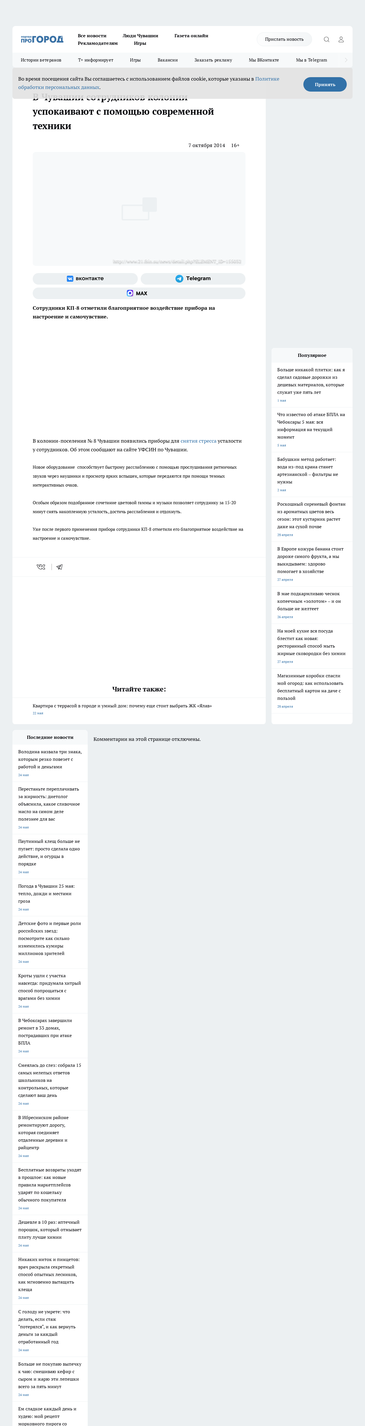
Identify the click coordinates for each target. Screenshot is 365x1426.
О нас (89, 1235)
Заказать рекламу (213, 60)
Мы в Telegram (311, 60)
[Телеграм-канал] (193, 279)
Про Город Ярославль (30, 1201)
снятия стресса (198, 440)
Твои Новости (73, 1193)
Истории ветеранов (41, 60)
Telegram (19, 1235)
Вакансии (168, 60)
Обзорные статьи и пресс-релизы (185, 1242)
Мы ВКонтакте (264, 60)
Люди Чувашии (140, 35)
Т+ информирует (95, 60)
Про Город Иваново (227, 1193)
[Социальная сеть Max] (139, 293)
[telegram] (61, 567)
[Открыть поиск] (326, 39)
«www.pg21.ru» (52, 1262)
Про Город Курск (75, 1201)
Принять (325, 84)
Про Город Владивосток (81, 1214)
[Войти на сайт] (341, 39)
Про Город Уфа (174, 1201)
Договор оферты (99, 1242)
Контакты (166, 1235)
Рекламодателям (98, 43)
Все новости (92, 35)
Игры (140, 43)
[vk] (41, 567)
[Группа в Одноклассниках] (280, 1202)
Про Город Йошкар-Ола (131, 1193)
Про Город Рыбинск (128, 1201)
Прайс (17, 1250)
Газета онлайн (191, 35)
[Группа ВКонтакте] (85, 279)
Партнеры (166, 1250)
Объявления (22, 1242)
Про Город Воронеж (178, 1193)
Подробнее (192, 1334)
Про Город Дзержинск (30, 1214)
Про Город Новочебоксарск (34, 1193)
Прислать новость (284, 39)
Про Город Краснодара (130, 1214)
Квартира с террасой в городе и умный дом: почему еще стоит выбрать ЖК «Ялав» (139, 710)
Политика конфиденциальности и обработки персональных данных (67, 1342)
